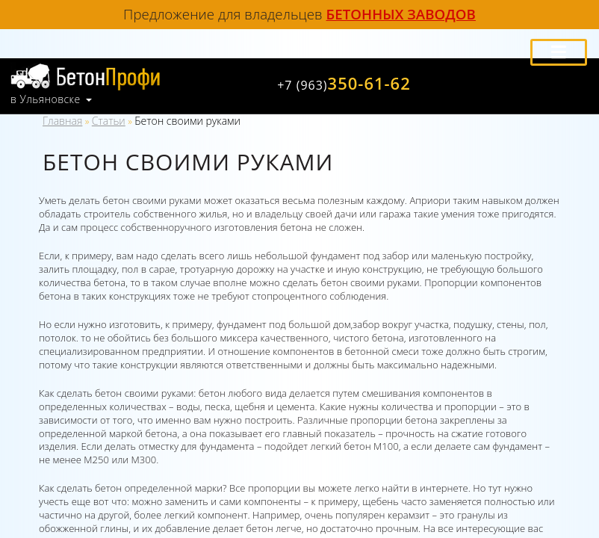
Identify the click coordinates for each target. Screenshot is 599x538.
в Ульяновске (45, 99)
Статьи (108, 121)
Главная (62, 121)
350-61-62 (344, 83)
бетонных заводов (401, 13)
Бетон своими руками (187, 121)
